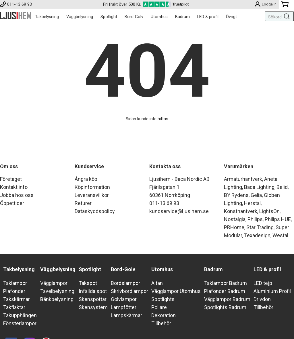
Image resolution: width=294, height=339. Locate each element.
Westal (280, 235)
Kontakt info (14, 187)
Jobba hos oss (17, 195)
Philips (255, 219)
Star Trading (260, 227)
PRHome (234, 227)
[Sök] (278, 16)
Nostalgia (234, 219)
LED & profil (207, 16)
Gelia (256, 195)
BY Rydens (236, 195)
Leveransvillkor (92, 195)
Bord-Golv (134, 16)
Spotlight (108, 16)
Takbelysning (47, 16)
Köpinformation (92, 187)
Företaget (11, 179)
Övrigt (231, 16)
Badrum (182, 16)
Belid (282, 187)
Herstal (252, 203)
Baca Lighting (259, 187)
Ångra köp (86, 179)
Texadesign (257, 235)
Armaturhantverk (243, 179)
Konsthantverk (240, 211)
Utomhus (159, 16)
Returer (83, 203)
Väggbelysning (79, 16)
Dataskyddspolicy (95, 211)
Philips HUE (278, 219)
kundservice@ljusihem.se (179, 211)
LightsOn (269, 211)
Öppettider (12, 203)
